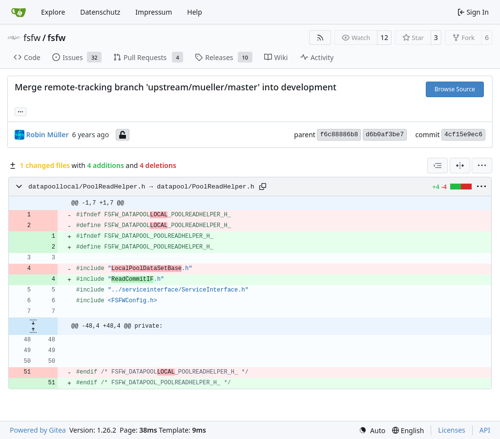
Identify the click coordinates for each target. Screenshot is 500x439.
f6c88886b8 (339, 134)
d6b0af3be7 (385, 134)
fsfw (32, 37)
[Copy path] (263, 186)
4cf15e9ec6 (463, 134)
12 (384, 37)
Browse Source (455, 89)
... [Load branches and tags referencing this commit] (20, 110)
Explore (53, 12)
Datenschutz (100, 12)
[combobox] (437, 165)
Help (194, 12)
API (484, 430)
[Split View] (460, 165)
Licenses (451, 430)
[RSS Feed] (320, 37)
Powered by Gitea (38, 430)
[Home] (18, 12)
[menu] (482, 165)
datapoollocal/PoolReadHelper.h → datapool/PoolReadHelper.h (141, 186)
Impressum (153, 12)
